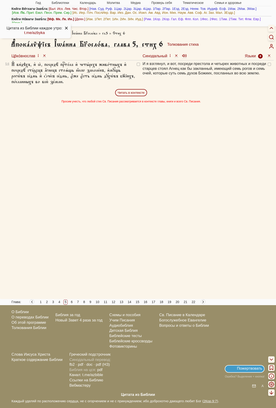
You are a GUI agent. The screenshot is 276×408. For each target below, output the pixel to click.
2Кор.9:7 (210, 401)
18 (161, 302)
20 (177, 302)
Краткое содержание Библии (37, 359)
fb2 (72, 364)
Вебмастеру (80, 385)
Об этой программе (28, 322)
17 (153, 302)
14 (129, 302)
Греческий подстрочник (90, 354)
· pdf (79, 364)
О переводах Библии (29, 317)
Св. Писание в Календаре (182, 315)
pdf (99, 370)
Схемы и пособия (124, 315)
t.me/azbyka (34, 33)
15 (137, 302)
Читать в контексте (131, 92)
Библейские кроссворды (130, 341)
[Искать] (271, 37)
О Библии (20, 312)
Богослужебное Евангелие (182, 320)
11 (105, 302)
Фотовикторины (123, 346)
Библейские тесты (125, 336)
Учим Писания (122, 320)
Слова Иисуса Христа (30, 354)
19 (169, 302)
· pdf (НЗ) (102, 364)
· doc (88, 364)
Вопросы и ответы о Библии (184, 325)
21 (185, 302)
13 (121, 302)
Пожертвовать (249, 368)
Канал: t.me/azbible (86, 375)
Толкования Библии (28, 328)
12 (113, 302)
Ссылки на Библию (86, 380)
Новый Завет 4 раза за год (78, 320)
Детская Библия (123, 330)
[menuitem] (271, 46)
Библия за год (67, 315)
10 (97, 302)
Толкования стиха (183, 44)
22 (193, 302)
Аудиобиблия (121, 325)
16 (145, 302)
